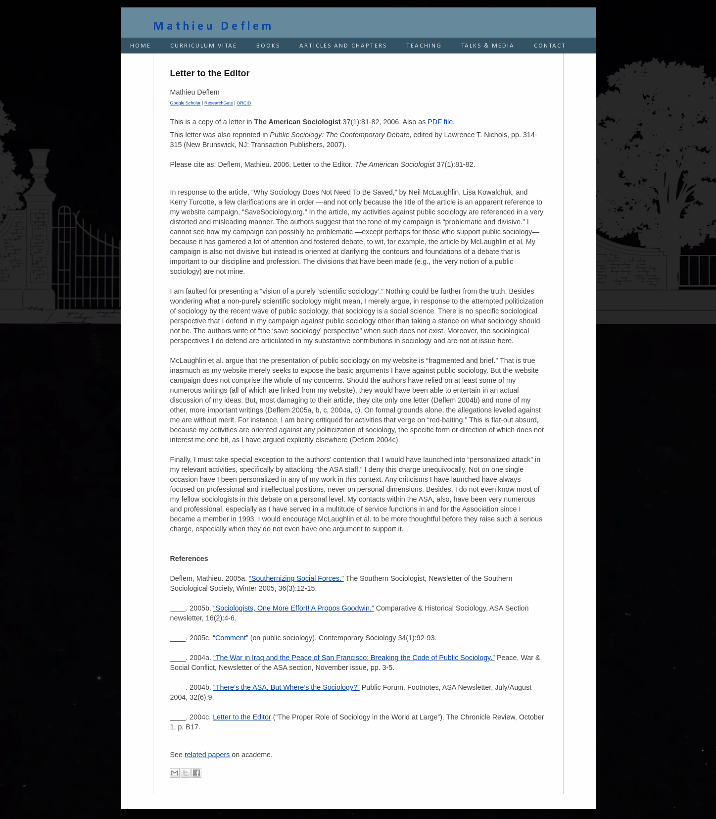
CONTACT (550, 46)
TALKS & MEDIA (488, 46)
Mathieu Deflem (213, 27)
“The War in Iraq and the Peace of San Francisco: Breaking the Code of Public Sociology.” (354, 658)
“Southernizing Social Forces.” (296, 578)
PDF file (440, 122)
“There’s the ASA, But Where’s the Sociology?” (286, 687)
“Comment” (230, 638)
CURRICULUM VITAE (203, 46)
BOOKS (268, 46)
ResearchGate (218, 103)
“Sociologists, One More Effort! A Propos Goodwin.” (293, 608)
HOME (140, 46)
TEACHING (424, 46)
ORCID (244, 103)
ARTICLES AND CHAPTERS (343, 46)
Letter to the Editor (242, 717)
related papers (207, 755)
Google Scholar (185, 103)
